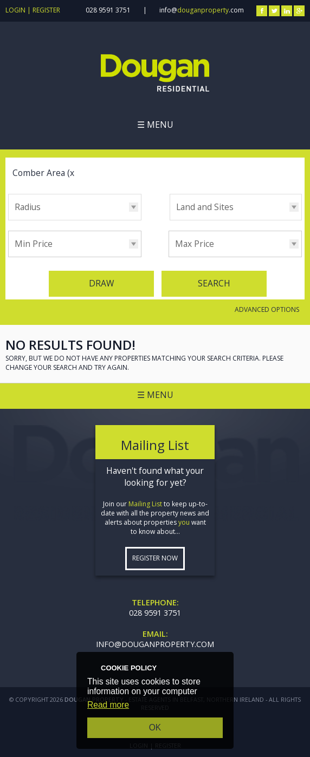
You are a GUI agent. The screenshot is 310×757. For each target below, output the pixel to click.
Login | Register (32, 10)
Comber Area (44, 173)
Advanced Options (267, 309)
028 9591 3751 (108, 10)
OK (155, 727)
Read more (108, 704)
